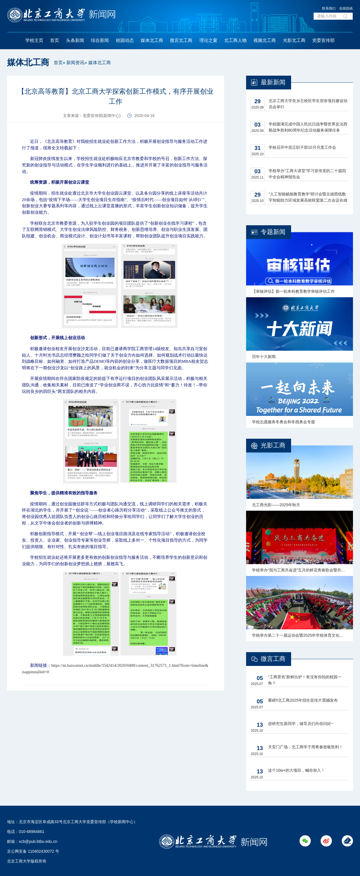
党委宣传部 (323, 40)
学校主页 (34, 40)
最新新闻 (273, 82)
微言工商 (273, 658)
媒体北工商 (152, 40)
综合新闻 (100, 40)
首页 (54, 40)
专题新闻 (273, 231)
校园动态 (125, 40)
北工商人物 (235, 40)
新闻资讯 (75, 62)
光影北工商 (294, 40)
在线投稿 (346, 8)
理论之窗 (208, 40)
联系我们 (329, 8)
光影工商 (273, 445)
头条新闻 (75, 40)
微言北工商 (181, 40)
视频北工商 (264, 40)
